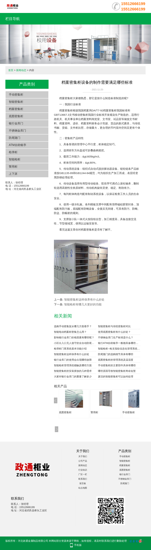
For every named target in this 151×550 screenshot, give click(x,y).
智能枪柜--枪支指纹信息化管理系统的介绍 (119, 348)
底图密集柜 (16, 116)
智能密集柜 (16, 101)
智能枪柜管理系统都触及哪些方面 (73, 365)
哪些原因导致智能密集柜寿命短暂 (117, 370)
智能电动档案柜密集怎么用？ (70, 331)
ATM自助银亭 (17, 144)
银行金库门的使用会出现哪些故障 (73, 359)
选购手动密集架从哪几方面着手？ (73, 326)
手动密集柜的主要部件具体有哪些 (117, 365)
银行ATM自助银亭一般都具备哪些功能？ (119, 343)
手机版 (78, 545)
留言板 (82, 483)
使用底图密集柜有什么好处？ (114, 331)
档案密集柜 (16, 109)
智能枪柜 (14, 159)
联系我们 (82, 479)
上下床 (13, 173)
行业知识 (82, 470)
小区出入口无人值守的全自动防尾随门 (75, 343)
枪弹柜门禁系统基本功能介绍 (70, 348)
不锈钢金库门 (17, 130)
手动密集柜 (16, 94)
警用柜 (13, 166)
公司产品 (82, 461)
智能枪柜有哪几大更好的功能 (83, 304)
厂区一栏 (82, 474)
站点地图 (82, 488)
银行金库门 (16, 123)
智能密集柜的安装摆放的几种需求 (73, 370)
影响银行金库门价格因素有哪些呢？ (74, 337)
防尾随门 (14, 137)
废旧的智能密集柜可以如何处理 (115, 376)
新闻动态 (21, 70)
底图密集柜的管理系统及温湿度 (115, 359)
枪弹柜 (13, 152)
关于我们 (82, 456)
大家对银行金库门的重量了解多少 (73, 376)
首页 (10, 70)
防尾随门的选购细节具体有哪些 (115, 354)
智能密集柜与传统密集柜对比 (114, 326)
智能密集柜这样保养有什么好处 (84, 299)
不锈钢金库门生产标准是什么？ (115, 337)
